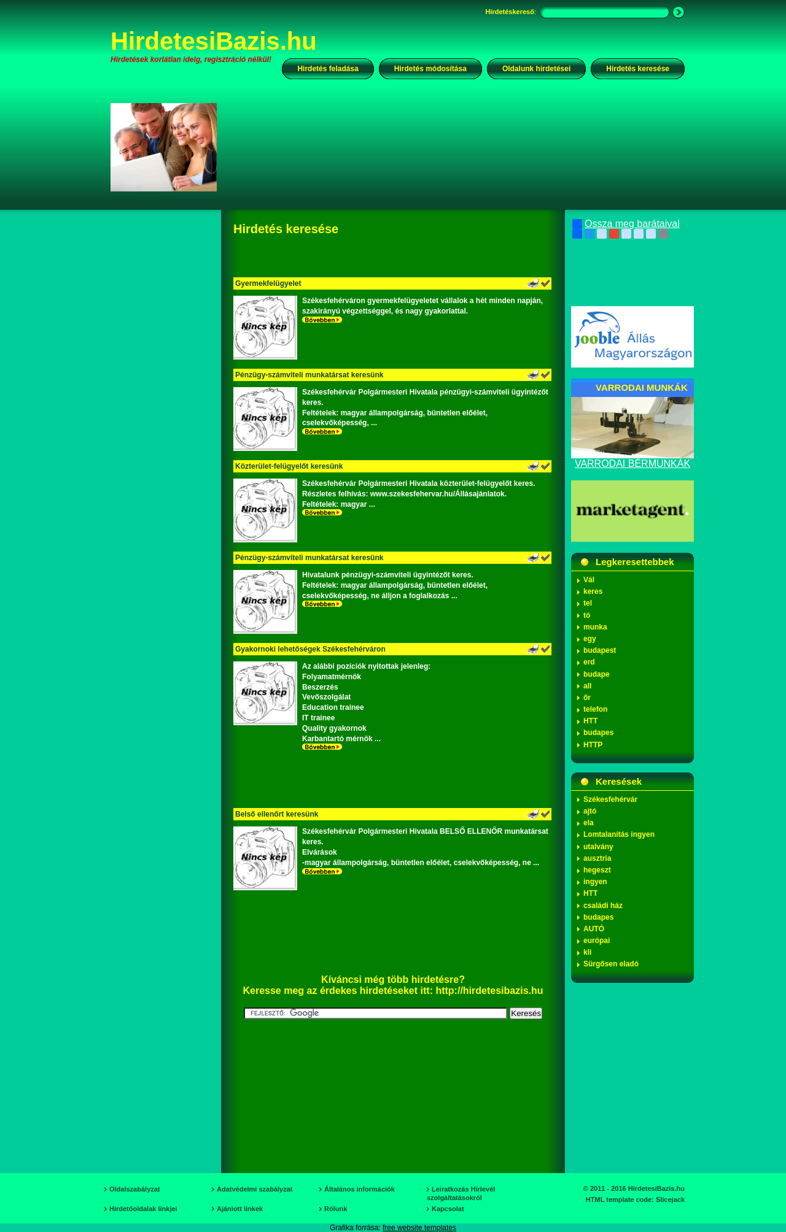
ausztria (597, 858)
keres (592, 591)
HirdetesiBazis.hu (214, 41)
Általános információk (359, 1189)
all (587, 686)
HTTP (592, 745)
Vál (588, 580)
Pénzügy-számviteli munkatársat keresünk (309, 375)
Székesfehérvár (610, 799)
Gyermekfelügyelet (268, 283)
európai (596, 940)
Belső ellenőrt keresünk (276, 814)
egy (589, 638)
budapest (599, 650)
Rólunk (335, 1208)
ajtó (589, 811)
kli (587, 952)
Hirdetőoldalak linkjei (143, 1208)
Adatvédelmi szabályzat (255, 1189)
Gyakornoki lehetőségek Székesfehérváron (310, 649)
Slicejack (670, 1199)
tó (586, 615)
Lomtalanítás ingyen (619, 834)
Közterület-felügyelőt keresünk (289, 466)
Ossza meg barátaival (626, 224)
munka (595, 627)
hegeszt (597, 870)
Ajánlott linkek (240, 1208)
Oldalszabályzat (134, 1189)
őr (587, 697)
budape (596, 674)
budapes (598, 732)
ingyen (595, 881)
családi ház (603, 905)
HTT (590, 721)
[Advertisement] (458, 146)
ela (588, 822)
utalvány (598, 846)
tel (587, 603)
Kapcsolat (448, 1208)
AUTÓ (593, 929)
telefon (595, 709)
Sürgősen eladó (611, 964)
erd (589, 662)
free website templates (419, 1227)
